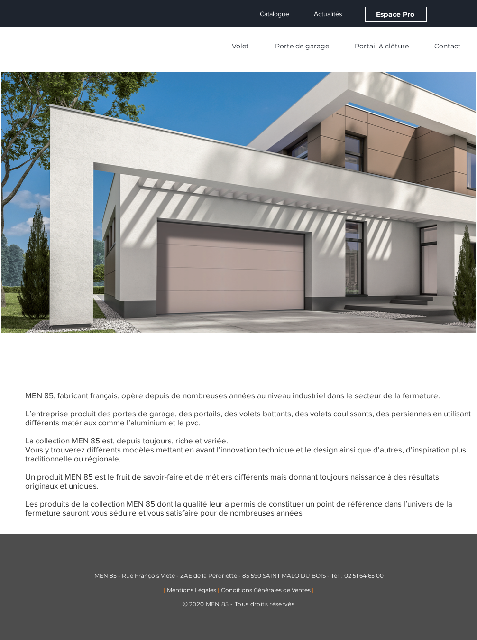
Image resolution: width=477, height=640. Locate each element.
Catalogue (274, 14)
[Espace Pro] (396, 14)
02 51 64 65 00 (364, 575)
